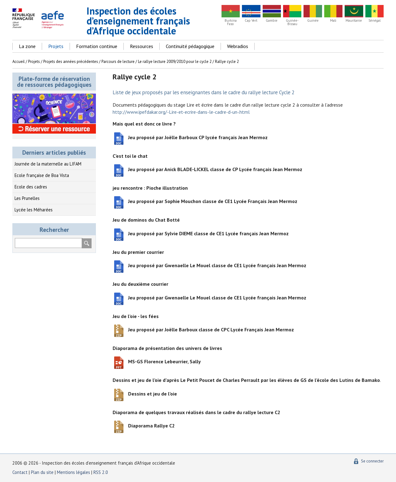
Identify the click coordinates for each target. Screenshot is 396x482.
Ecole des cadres (31, 187)
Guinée (313, 20)
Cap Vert (251, 20)
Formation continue (96, 46)
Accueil (18, 61)
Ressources (141, 46)
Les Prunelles (27, 198)
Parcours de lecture (118, 61)
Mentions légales (73, 472)
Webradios (237, 46)
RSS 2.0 (100, 472)
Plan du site (43, 472)
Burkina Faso (231, 22)
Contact (20, 472)
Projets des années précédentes (70, 61)
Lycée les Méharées (34, 210)
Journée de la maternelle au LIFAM (48, 164)
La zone (27, 46)
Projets (55, 46)
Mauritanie (354, 20)
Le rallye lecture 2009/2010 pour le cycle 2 (175, 61)
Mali (333, 20)
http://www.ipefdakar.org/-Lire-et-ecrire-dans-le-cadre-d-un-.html (181, 112)
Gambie (272, 20)
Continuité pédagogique (190, 46)
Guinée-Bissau (292, 22)
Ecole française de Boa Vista (42, 175)
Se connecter (372, 461)
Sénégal (374, 20)
